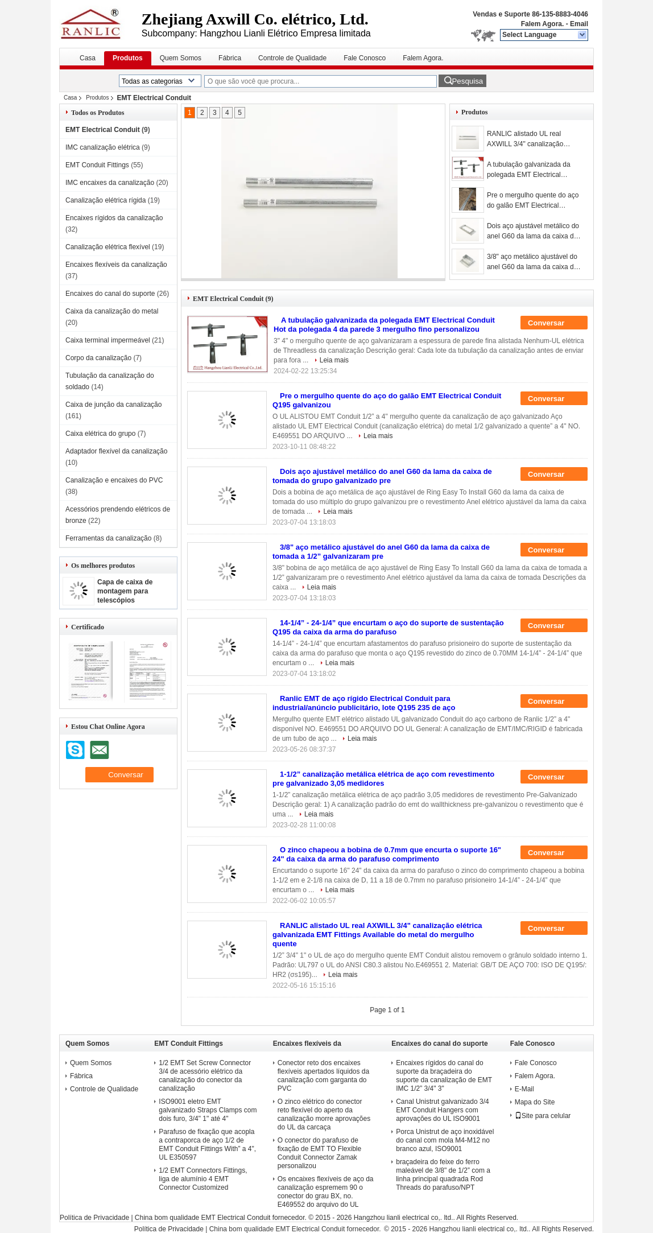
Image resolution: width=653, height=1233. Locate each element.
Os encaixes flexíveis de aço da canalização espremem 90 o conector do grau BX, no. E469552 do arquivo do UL (326, 1192)
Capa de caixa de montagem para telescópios (124, 591)
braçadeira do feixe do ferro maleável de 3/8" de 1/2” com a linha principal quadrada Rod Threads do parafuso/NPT (443, 1174)
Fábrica (229, 58)
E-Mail (524, 1089)
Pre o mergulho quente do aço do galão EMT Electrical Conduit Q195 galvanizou (532, 201)
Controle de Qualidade (292, 58)
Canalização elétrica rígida (105, 200)
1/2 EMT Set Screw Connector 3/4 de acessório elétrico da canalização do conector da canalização (205, 1075)
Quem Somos (180, 58)
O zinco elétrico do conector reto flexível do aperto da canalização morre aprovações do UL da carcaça (324, 1114)
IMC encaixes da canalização (109, 183)
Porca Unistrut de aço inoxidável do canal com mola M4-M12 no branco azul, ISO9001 (445, 1140)
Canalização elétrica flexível (107, 247)
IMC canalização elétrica (102, 147)
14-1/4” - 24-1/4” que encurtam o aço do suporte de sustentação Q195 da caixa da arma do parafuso (388, 627)
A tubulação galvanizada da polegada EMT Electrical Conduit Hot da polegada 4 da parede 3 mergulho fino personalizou (532, 170)
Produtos (128, 58)
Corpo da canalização (98, 358)
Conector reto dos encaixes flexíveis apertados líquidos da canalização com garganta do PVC (323, 1075)
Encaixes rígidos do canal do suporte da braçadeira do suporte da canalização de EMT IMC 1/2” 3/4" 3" (444, 1075)
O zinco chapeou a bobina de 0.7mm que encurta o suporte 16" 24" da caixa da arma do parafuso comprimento (386, 854)
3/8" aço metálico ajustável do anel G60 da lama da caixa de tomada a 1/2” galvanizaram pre (535, 262)
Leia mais (334, 360)
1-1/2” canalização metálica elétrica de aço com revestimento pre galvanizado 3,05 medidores (383, 778)
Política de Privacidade (94, 1218)
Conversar (554, 323)
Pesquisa (467, 81)
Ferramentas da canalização (108, 538)
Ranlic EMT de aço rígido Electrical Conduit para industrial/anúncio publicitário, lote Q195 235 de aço (363, 703)
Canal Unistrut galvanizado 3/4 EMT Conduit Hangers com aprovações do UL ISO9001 (442, 1110)
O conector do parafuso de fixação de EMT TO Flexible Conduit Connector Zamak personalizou (319, 1153)
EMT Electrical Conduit (102, 130)
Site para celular (543, 1116)
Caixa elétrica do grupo (100, 434)
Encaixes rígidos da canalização (114, 218)
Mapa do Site (535, 1102)
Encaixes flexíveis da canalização (116, 265)
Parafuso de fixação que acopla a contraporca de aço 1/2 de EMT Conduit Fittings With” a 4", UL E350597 (207, 1144)
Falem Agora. (542, 24)
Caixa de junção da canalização (113, 405)
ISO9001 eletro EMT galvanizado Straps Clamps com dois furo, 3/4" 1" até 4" (208, 1110)
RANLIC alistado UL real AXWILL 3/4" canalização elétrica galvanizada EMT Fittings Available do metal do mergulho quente (531, 139)
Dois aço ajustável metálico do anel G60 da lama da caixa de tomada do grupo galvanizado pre (533, 231)
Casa (88, 58)
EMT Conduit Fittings (97, 165)
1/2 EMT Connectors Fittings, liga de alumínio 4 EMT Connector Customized (203, 1178)
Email (579, 24)
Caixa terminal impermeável (107, 340)
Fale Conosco (365, 58)
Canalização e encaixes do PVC (114, 480)
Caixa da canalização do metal (111, 311)
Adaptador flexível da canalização (116, 451)
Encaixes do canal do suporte (110, 294)
